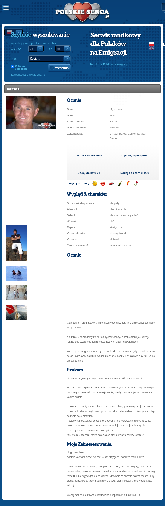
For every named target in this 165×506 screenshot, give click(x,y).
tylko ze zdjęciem (21, 67)
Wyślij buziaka (102, 183)
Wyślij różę (135, 183)
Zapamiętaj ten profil (134, 155)
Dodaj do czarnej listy (134, 173)
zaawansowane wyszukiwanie (28, 74)
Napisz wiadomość (89, 155)
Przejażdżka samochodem (111, 183)
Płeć (14, 58)
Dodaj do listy (89, 173)
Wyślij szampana (119, 183)
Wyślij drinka (127, 183)
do (50, 49)
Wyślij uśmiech (94, 183)
